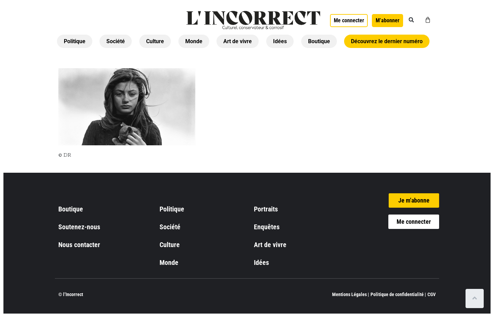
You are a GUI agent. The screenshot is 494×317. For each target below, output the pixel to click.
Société (115, 41)
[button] (411, 20)
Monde (193, 41)
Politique (74, 41)
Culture (155, 41)
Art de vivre (237, 41)
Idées (280, 41)
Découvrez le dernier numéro (387, 41)
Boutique (319, 41)
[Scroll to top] (476, 298)
